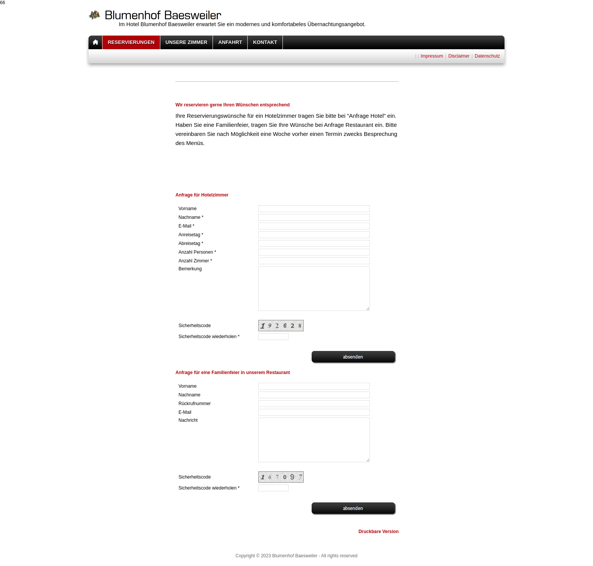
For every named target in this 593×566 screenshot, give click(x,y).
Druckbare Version (379, 531)
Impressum (432, 56)
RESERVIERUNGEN (131, 42)
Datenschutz (487, 56)
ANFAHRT (230, 42)
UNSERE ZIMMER (187, 42)
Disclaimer (458, 56)
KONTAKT (265, 42)
